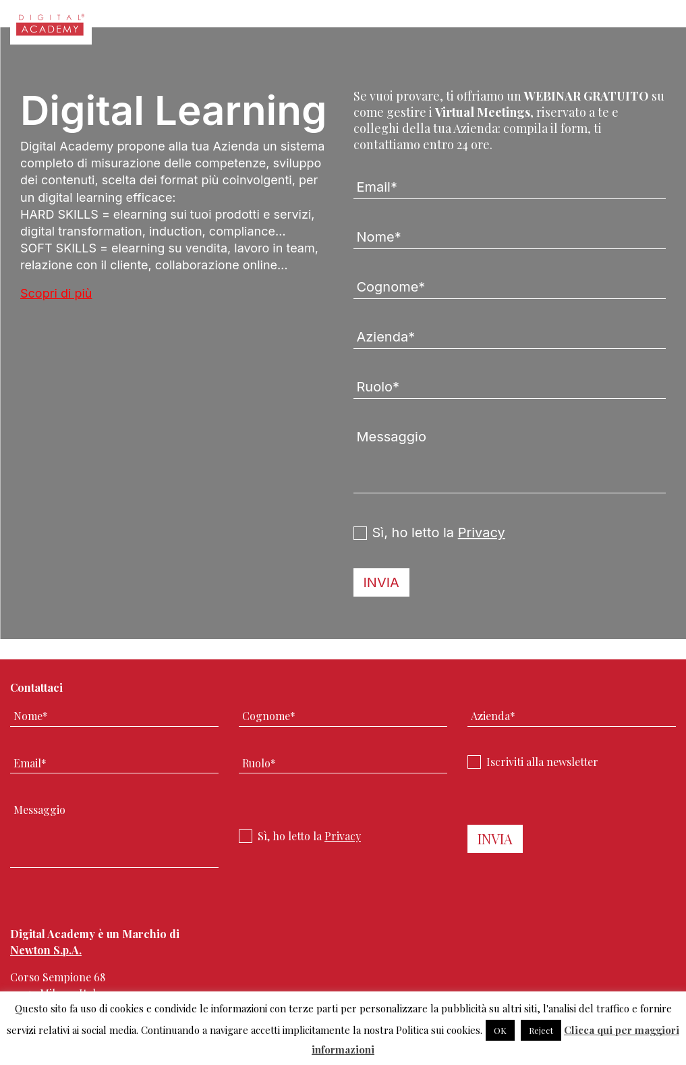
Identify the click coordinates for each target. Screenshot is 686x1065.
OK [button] (500, 1030)
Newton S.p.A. (46, 950)
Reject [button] (541, 1030)
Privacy (481, 532)
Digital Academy (51, 29)
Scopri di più (56, 293)
